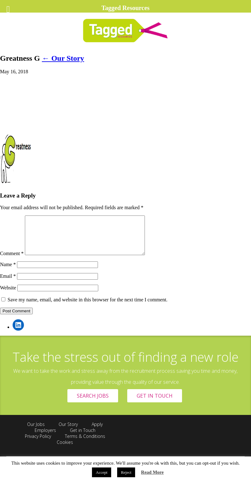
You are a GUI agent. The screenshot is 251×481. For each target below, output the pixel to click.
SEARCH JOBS (93, 403)
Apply (97, 432)
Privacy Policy (38, 444)
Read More (152, 472)
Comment (12, 261)
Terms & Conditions (85, 444)
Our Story (63, 58)
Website (8, 295)
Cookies (65, 450)
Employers (45, 438)
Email (8, 283)
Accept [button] (101, 472)
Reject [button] (126, 472)
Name (8, 272)
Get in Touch (82, 438)
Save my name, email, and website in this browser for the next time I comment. (88, 307)
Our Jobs (36, 432)
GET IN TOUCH (155, 403)
